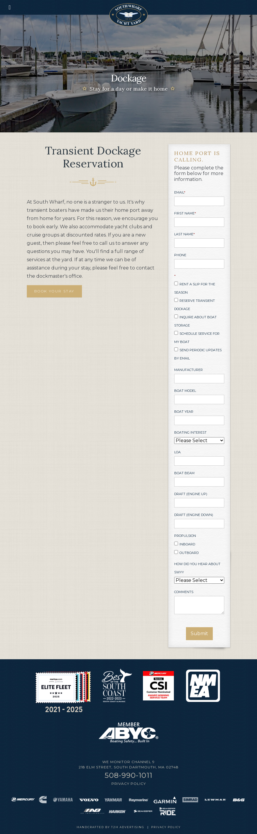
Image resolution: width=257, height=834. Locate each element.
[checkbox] (199, 321)
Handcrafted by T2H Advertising (110, 827)
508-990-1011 (128, 775)
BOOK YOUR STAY (54, 291)
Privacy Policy (128, 783)
